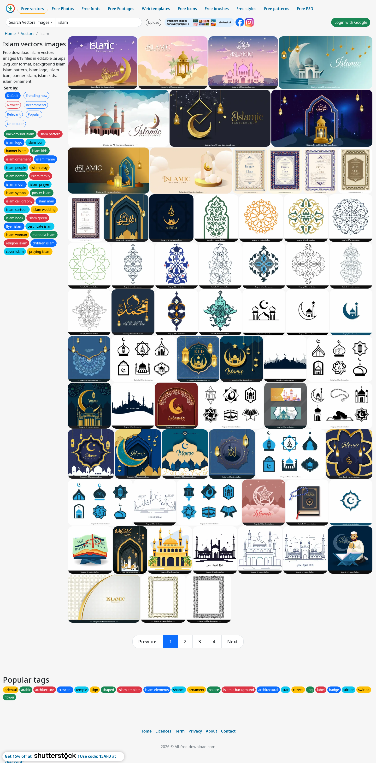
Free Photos (63, 8)
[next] (232, 641)
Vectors (27, 33)
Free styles (246, 8)
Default (12, 95)
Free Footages (121, 8)
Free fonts (91, 8)
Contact (228, 731)
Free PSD (305, 8)
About (211, 731)
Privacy (195, 731)
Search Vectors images (29, 22)
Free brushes (217, 8)
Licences (163, 731)
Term (180, 731)
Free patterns (276, 8)
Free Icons (187, 8)
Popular (34, 114)
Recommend (36, 105)
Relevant (14, 114)
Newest (13, 105)
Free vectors (32, 8)
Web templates (156, 8)
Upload (153, 22)
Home (10, 33)
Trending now (36, 95)
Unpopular (15, 123)
